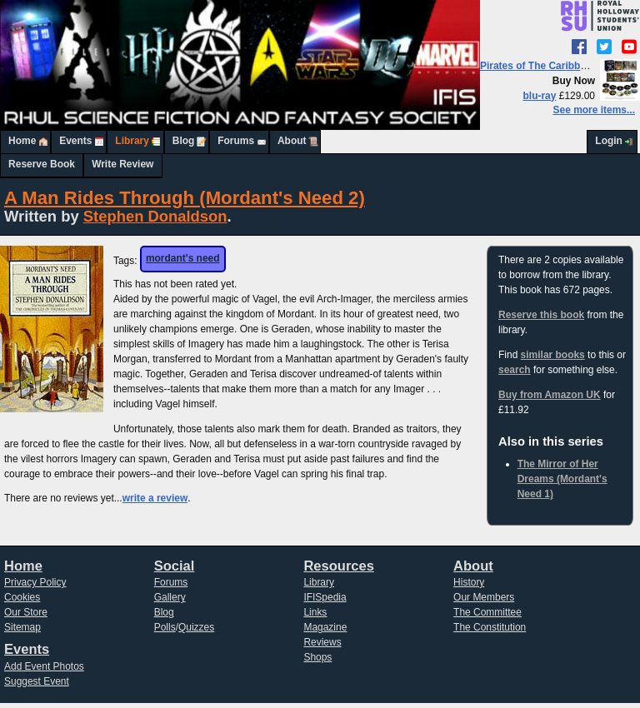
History (468, 582)
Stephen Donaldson (155, 216)
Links (315, 612)
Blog (183, 141)
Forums (236, 141)
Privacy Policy (35, 582)
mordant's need (183, 258)
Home (22, 141)
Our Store (26, 612)
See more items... (594, 110)
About (292, 141)
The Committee (487, 612)
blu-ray (540, 96)
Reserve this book (541, 315)
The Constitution (489, 627)
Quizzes (196, 627)
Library (132, 141)
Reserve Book (41, 164)
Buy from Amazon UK (549, 395)
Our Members (483, 597)
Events (75, 141)
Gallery (170, 597)
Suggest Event (36, 681)
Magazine (325, 627)
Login (608, 141)
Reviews (322, 642)
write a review (155, 498)
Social (174, 566)
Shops (317, 657)
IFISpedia (324, 597)
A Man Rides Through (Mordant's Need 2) (184, 197)
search (514, 370)
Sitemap (22, 627)
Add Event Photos (44, 666)
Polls (165, 627)
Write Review (122, 164)
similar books (553, 355)
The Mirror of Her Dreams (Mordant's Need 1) (563, 479)
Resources (338, 566)
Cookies (22, 597)
